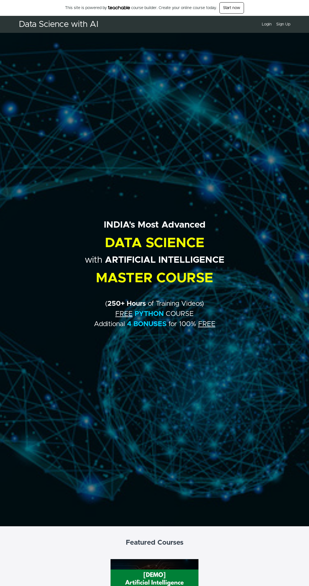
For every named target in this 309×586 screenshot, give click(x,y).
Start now (231, 8)
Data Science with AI (58, 24)
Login (267, 24)
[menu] (273, 24)
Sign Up (283, 24)
